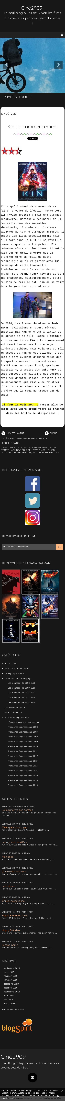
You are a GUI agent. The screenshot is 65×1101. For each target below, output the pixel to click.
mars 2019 (9, 972)
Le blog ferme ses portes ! (17, 809)
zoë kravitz (33, 450)
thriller (27, 452)
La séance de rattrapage (18, 679)
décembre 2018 (11, 984)
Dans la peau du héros (17, 669)
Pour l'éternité (13, 713)
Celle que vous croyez (14, 827)
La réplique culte (14, 674)
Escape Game (10, 944)
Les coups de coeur (15, 708)
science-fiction (50, 452)
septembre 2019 (12, 968)
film (20, 447)
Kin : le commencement (32, 126)
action (37, 452)
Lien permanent (12, 433)
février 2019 (10, 976)
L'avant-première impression (23, 722)
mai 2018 (8, 1000)
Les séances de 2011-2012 (21, 693)
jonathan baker (11, 452)
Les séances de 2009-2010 (21, 688)
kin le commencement (36, 447)
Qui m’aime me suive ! (14, 871)
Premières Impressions (17, 718)
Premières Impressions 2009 (23, 742)
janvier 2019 (10, 980)
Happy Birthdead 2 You (15, 915)
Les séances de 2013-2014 (21, 698)
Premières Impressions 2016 (23, 776)
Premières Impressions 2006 (23, 727)
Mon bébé (7, 856)
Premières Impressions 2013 (23, 761)
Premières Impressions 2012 (23, 756)
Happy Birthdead (11, 930)
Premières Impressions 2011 (23, 751)
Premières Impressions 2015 (23, 771)
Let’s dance (8, 886)
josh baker (48, 450)
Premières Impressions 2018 (23, 780)
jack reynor (17, 450)
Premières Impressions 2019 (23, 785)
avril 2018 (9, 1004)
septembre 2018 (12, 992)
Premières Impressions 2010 (23, 746)
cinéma (13, 447)
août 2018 (9, 996)
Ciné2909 (31, 8)
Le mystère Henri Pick (14, 842)
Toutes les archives (13, 1010)
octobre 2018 (10, 988)
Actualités (10, 664)
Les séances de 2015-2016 (21, 702)
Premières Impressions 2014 (23, 766)
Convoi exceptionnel (13, 900)
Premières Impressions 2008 (23, 737)
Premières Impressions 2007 (23, 732)
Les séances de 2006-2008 (21, 683)
